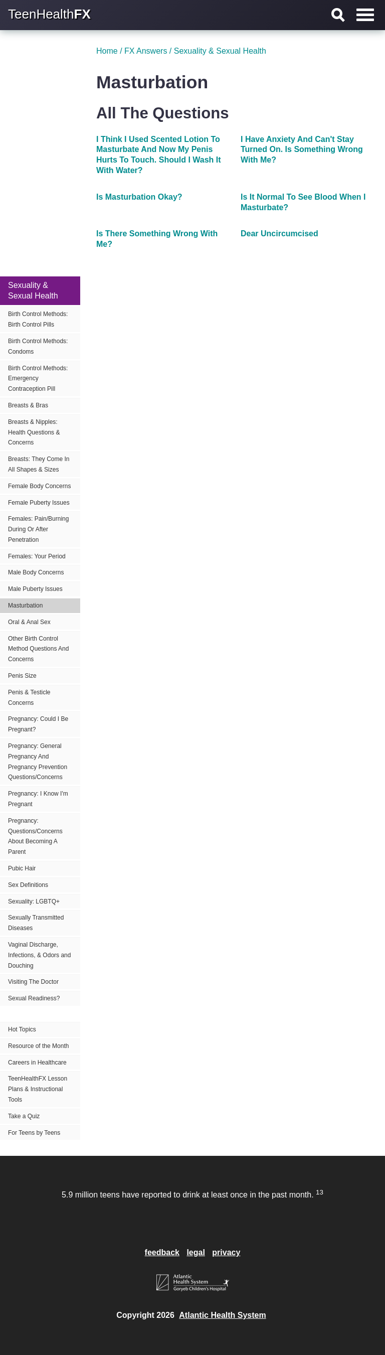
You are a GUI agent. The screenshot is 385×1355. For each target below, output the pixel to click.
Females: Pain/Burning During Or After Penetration (38, 529)
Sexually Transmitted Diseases (36, 923)
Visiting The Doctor (33, 981)
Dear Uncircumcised (279, 233)
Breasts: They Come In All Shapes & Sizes (39, 464)
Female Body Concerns (39, 486)
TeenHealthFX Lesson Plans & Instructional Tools (37, 1089)
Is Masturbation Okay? (139, 197)
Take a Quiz (24, 1116)
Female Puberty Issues (39, 502)
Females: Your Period (37, 556)
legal (195, 1252)
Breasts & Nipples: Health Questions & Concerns (34, 432)
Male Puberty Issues (35, 588)
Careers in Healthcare (37, 1062)
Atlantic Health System (222, 1315)
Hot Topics (22, 1029)
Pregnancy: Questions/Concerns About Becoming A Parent (35, 836)
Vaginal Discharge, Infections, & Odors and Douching (39, 955)
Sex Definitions (28, 884)
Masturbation (25, 605)
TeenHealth (49, 14)
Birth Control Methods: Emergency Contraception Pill (38, 379)
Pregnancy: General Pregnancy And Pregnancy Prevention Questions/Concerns (37, 761)
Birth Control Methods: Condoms (38, 346)
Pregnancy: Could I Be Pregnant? (38, 724)
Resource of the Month (38, 1045)
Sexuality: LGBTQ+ (34, 901)
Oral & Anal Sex (29, 622)
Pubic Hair (22, 868)
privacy (226, 1252)
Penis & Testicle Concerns (29, 697)
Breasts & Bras (28, 405)
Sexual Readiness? (34, 998)
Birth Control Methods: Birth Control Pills (38, 319)
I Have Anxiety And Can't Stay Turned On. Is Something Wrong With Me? (302, 150)
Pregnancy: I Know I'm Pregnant (38, 799)
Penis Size (22, 675)
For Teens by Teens (34, 1132)
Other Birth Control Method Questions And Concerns (38, 649)
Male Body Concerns (36, 572)
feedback (162, 1252)
